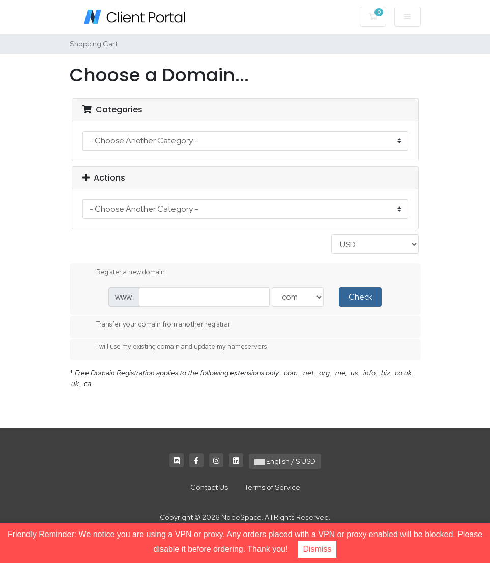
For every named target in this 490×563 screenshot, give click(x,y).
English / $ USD (284, 461)
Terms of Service (272, 487)
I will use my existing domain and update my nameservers (173, 347)
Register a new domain (122, 272)
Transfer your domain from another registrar (155, 325)
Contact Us (209, 487)
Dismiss (317, 549)
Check (360, 296)
